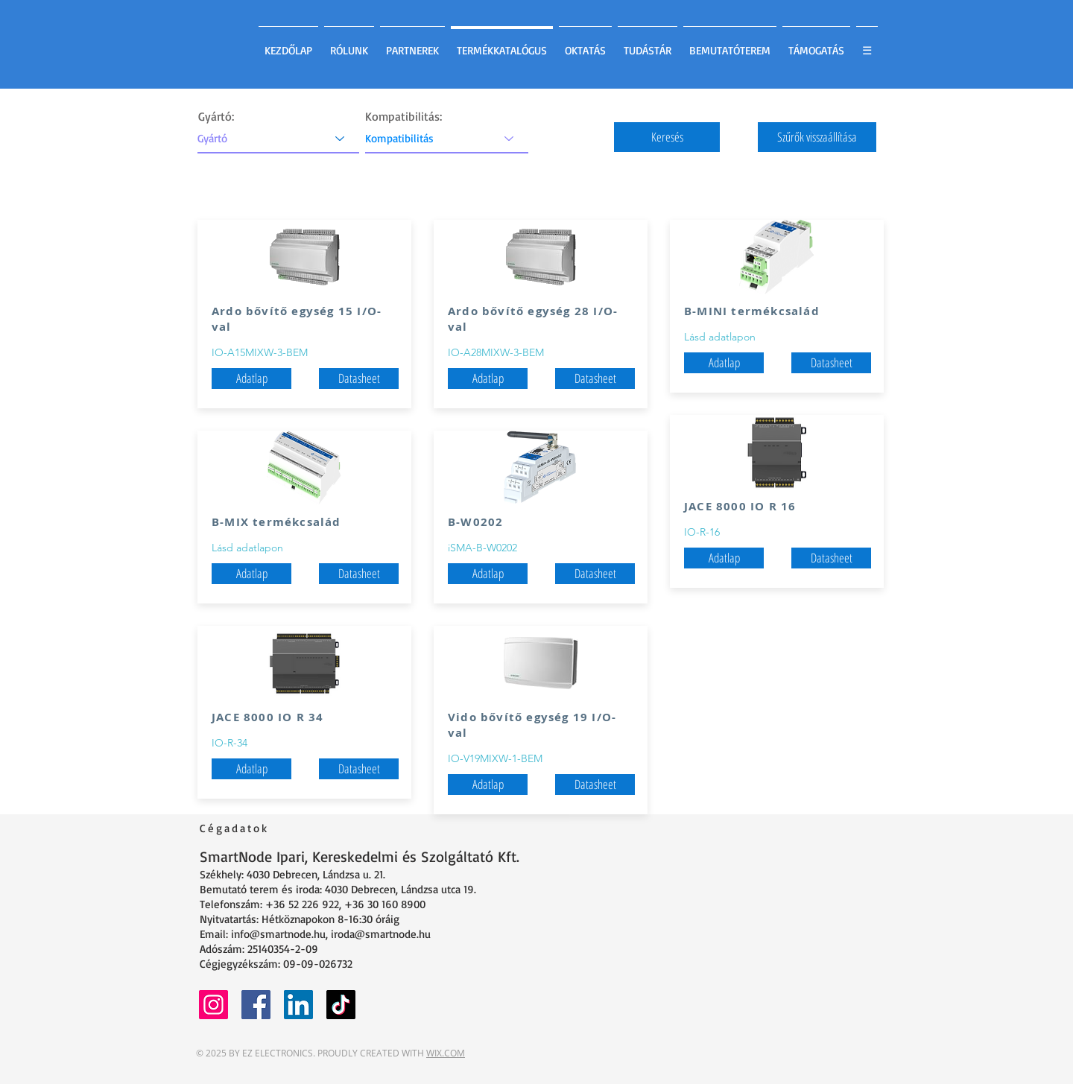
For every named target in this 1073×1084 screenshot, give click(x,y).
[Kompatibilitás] (446, 138)
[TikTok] (340, 1004)
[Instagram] (213, 1004)
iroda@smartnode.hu (381, 934)
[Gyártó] (278, 138)
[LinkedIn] (298, 1004)
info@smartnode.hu (278, 934)
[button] (667, 137)
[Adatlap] (251, 573)
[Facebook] (255, 1004)
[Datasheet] (359, 378)
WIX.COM (445, 1053)
